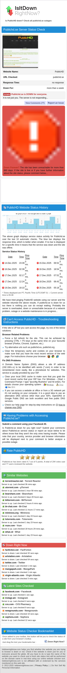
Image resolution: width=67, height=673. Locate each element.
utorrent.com (11, 487)
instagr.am (10, 598)
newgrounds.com (14, 610)
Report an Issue (56, 103)
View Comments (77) (35, 103)
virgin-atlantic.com (14, 575)
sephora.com (11, 617)
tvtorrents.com (12, 519)
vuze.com (10, 525)
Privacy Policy (41, 665)
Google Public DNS (14, 398)
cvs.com (9, 604)
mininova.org (11, 513)
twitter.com (10, 562)
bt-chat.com (11, 506)
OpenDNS (57, 396)
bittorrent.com (12, 500)
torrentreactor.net (14, 481)
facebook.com (12, 591)
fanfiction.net (11, 550)
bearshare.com (12, 494)
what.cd (9, 532)
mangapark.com (13, 569)
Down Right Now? (54, 642)
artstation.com (12, 556)
